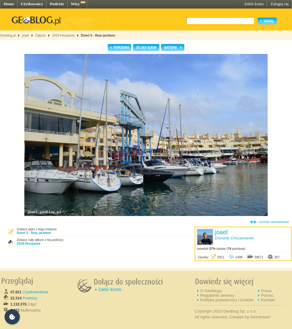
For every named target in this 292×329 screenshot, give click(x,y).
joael (25, 35)
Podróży (30, 298)
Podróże (57, 4)
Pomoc (267, 295)
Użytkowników (35, 292)
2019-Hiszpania (63, 35)
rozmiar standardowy (274, 222)
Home (9, 4)
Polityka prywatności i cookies (227, 300)
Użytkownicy (32, 4)
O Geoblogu (211, 290)
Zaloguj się (279, 4)
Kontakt (268, 300)
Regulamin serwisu (217, 295)
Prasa (266, 290)
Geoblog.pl (8, 35)
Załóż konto (254, 4)
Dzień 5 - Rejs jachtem (98, 35)
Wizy (75, 4)
